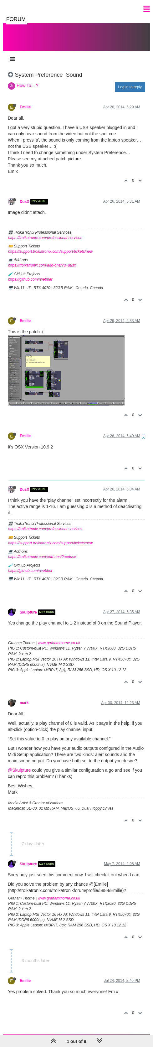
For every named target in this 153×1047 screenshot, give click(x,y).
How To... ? (27, 79)
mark (24, 696)
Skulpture (28, 606)
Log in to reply (130, 81)
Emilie (25, 101)
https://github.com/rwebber (30, 273)
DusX (24, 195)
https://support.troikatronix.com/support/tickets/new (50, 245)
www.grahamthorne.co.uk (59, 637)
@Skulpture (19, 763)
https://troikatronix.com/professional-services (45, 231)
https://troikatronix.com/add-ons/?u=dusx (42, 259)
